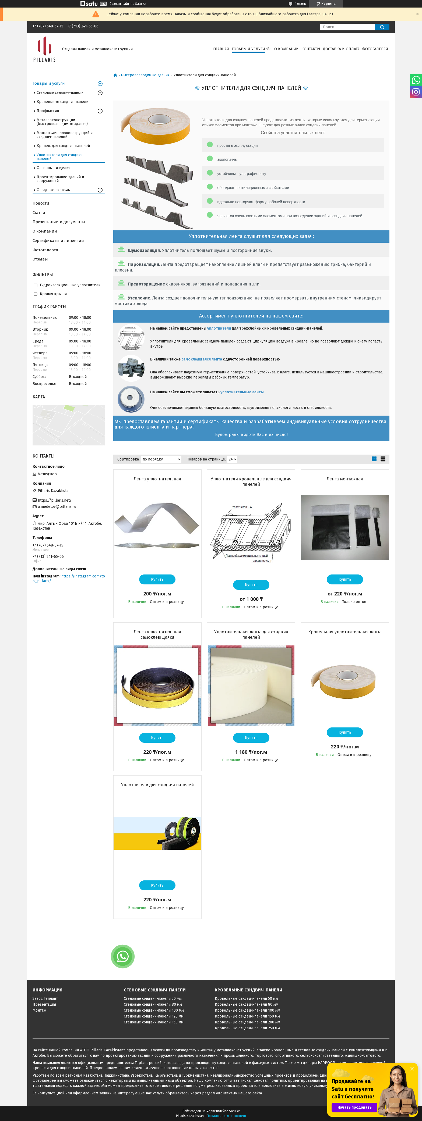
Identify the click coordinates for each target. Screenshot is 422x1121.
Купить (157, 579)
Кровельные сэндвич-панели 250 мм (247, 1028)
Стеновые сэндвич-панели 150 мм (154, 1022)
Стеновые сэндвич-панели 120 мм (154, 1016)
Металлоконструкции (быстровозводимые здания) (62, 122)
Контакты (310, 49)
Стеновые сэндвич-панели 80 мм (153, 1004)
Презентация (44, 1004)
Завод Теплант (45, 998)
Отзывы (40, 259)
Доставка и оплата (341, 49)
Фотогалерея (375, 49)
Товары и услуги (248, 49)
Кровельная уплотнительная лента (345, 631)
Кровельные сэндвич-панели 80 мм (246, 1004)
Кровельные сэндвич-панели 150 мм (247, 1016)
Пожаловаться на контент (226, 1116)
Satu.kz (234, 1111)
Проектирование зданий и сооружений (60, 179)
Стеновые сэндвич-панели (60, 92)
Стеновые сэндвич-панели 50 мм (153, 998)
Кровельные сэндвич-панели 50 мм (246, 998)
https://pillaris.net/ (55, 500)
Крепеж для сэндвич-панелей (63, 146)
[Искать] (382, 27)
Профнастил (48, 111)
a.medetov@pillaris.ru (57, 506)
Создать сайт (119, 4)
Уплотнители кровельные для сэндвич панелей (251, 481)
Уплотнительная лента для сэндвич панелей (251, 634)
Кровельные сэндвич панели (62, 101)
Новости (41, 203)
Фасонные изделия (53, 168)
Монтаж (39, 1010)
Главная (221, 49)
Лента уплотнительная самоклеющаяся (157, 634)
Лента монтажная (345, 478)
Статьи (39, 212)
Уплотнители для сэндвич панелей (157, 784)
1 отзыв (300, 4)
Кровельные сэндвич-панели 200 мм (247, 1022)
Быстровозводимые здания (145, 75)
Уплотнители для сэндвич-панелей (60, 157)
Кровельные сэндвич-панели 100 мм (247, 1010)
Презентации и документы (59, 221)
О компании (286, 49)
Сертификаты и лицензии (58, 240)
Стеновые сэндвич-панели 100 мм (154, 1010)
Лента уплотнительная (157, 478)
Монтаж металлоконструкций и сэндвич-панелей (65, 135)
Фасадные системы (54, 190)
